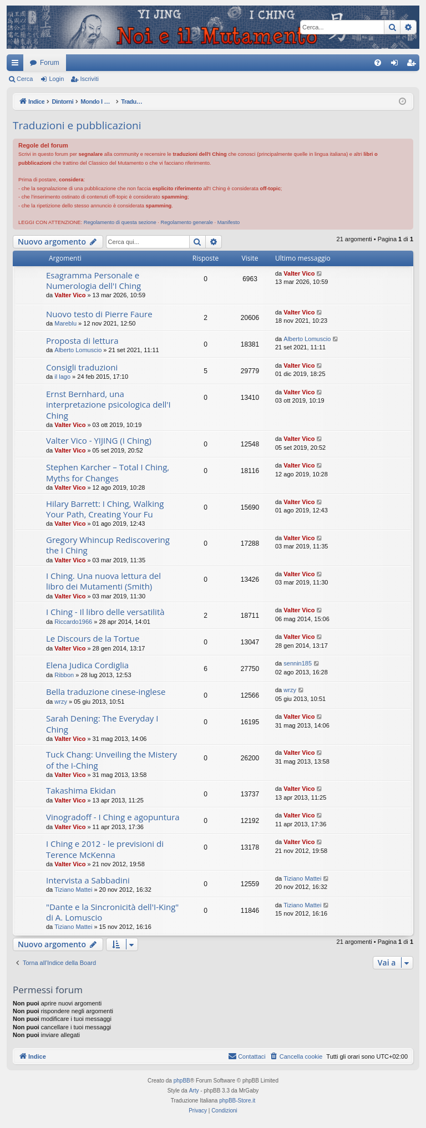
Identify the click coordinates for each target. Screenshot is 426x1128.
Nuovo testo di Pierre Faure (99, 313)
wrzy (60, 701)
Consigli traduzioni (82, 367)
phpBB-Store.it (237, 1100)
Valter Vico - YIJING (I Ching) (98, 440)
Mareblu (65, 323)
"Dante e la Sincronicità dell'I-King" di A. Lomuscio (112, 912)
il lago (62, 376)
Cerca (25, 78)
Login (56, 78)
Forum (49, 63)
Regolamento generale (186, 222)
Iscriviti (89, 78)
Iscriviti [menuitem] (413, 65)
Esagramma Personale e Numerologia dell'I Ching (93, 280)
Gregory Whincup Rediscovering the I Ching (108, 545)
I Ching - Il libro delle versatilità (105, 611)
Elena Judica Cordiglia (87, 664)
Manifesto (228, 222)
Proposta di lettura (82, 340)
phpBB (182, 1081)
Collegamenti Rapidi (17, 65)
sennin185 (297, 663)
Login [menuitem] (397, 65)
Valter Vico (69, 295)
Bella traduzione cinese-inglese (105, 691)
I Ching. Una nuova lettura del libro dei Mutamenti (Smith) (103, 581)
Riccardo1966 (73, 621)
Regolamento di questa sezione (120, 222)
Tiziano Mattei (73, 889)
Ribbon (64, 675)
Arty (194, 1091)
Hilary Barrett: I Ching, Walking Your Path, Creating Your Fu (105, 509)
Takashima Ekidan (81, 790)
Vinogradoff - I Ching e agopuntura (113, 816)
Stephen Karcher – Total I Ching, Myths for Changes (107, 472)
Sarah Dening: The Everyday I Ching (102, 723)
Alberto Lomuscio (78, 350)
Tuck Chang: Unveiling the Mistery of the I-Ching (111, 759)
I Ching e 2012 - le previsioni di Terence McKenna (105, 849)
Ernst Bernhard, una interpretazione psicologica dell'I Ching (108, 404)
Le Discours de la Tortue (92, 638)
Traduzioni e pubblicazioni (77, 125)
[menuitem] (377, 62)
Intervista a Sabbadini (88, 880)
